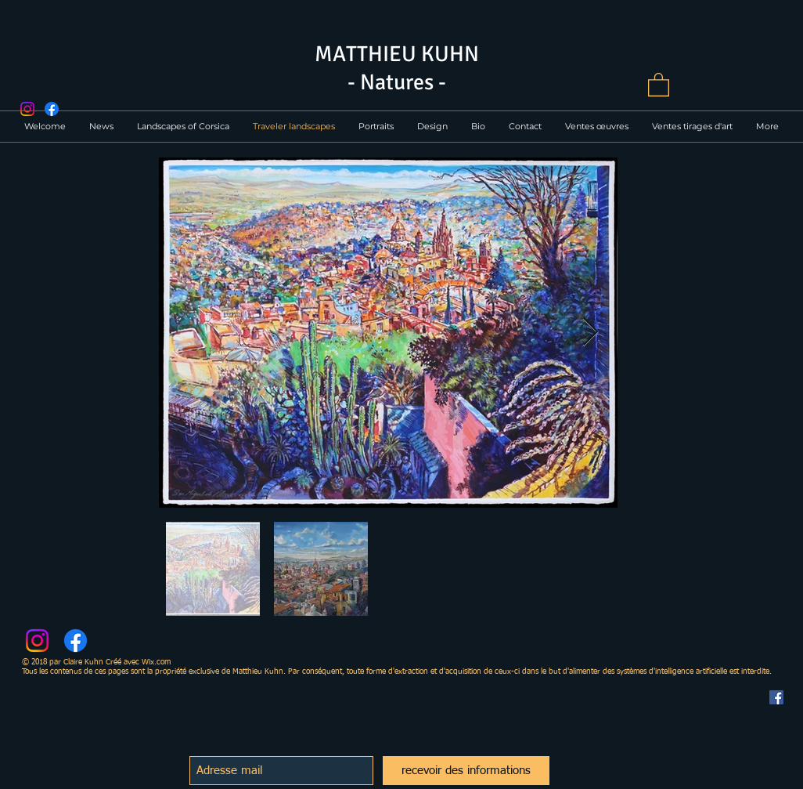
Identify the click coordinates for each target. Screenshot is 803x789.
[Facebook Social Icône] (776, 697)
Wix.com (156, 662)
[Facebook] (51, 109)
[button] (658, 83)
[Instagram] (27, 109)
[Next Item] (591, 332)
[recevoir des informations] (466, 770)
